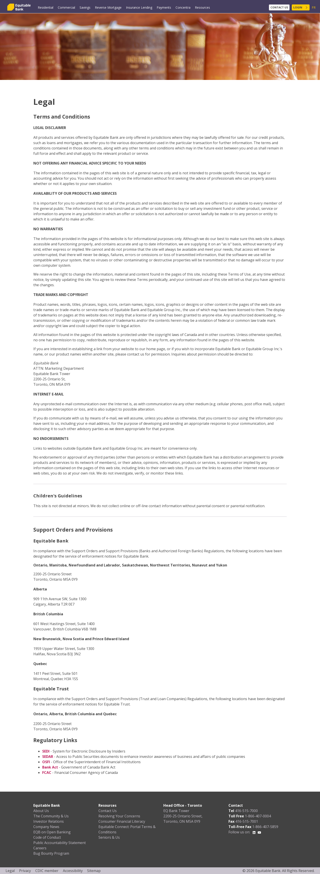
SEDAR (47, 756)
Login (297, 7)
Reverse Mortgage (108, 7)
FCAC (46, 772)
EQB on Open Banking (52, 832)
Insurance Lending (139, 7)
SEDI (46, 751)
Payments (164, 7)
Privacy (25, 870)
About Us (41, 810)
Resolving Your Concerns (119, 816)
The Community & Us (51, 816)
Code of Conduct (47, 837)
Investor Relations (48, 821)
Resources (202, 7)
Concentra (183, 7)
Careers (39, 848)
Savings (85, 7)
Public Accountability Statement (59, 842)
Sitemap (94, 870)
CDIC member (46, 870)
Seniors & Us (109, 837)
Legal (10, 870)
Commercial (66, 7)
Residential (45, 7)
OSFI (46, 761)
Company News (46, 826)
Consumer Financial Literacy (121, 821)
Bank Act (50, 767)
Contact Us (279, 7)
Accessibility (73, 870)
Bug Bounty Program (51, 853)
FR (314, 7)
